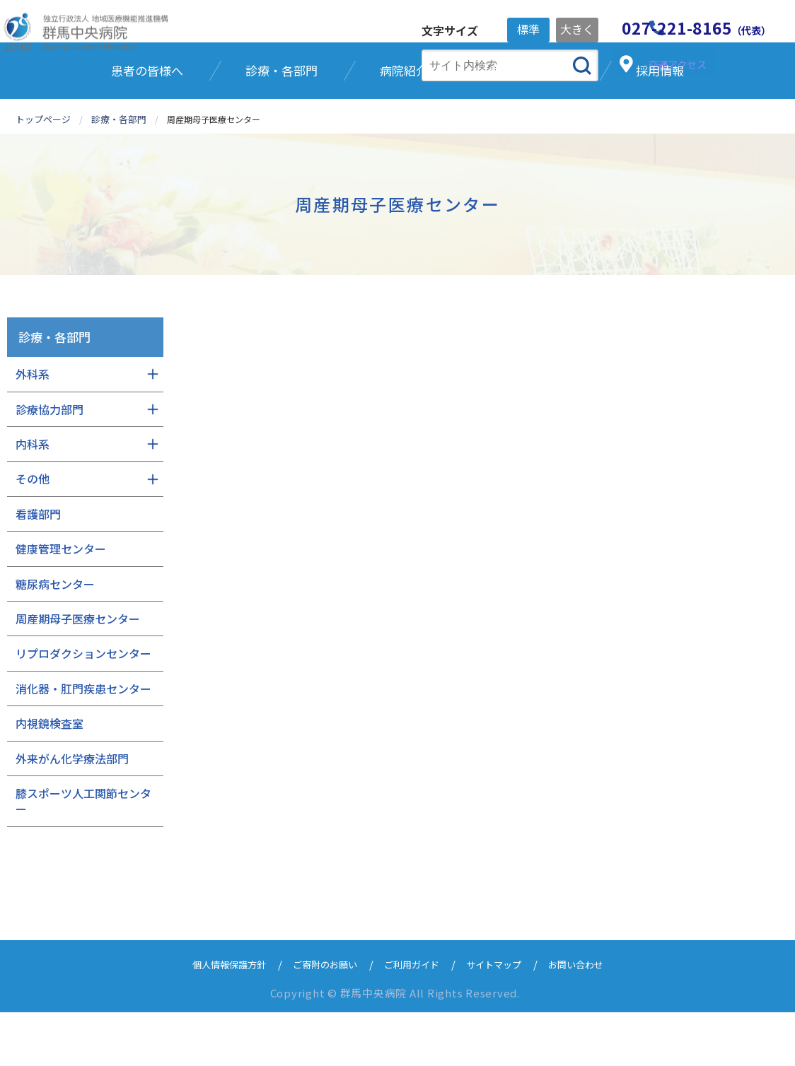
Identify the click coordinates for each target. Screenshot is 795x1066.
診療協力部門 (49, 462)
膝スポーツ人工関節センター (83, 854)
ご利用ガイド (414, 1017)
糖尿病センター (55, 636)
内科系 (33, 497)
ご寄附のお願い (318, 1017)
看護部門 (38, 567)
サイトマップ (504, 1017)
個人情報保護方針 (211, 1017)
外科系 (33, 427)
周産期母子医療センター (78, 672)
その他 (33, 532)
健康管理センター (61, 602)
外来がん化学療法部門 (72, 811)
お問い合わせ (595, 1017)
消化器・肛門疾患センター (83, 742)
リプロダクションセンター (83, 706)
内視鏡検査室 (49, 776)
